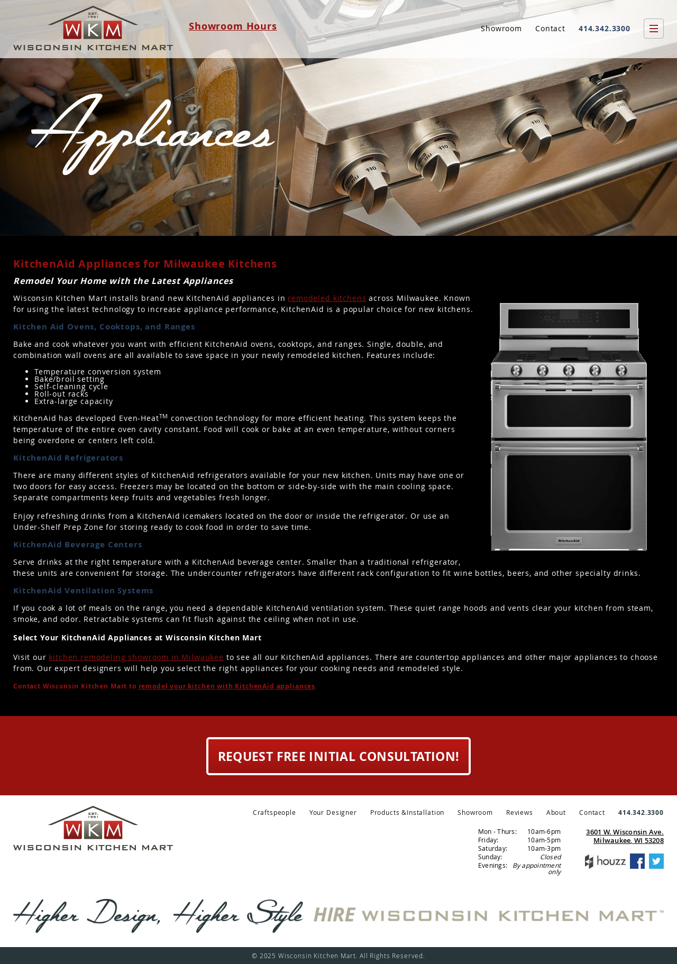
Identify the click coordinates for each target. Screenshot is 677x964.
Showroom (501, 28)
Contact (550, 28)
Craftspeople (274, 812)
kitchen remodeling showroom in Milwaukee (136, 657)
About (556, 812)
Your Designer (333, 812)
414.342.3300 (604, 28)
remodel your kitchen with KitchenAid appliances (227, 686)
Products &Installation (407, 812)
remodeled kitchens (327, 298)
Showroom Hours (233, 26)
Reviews (519, 812)
